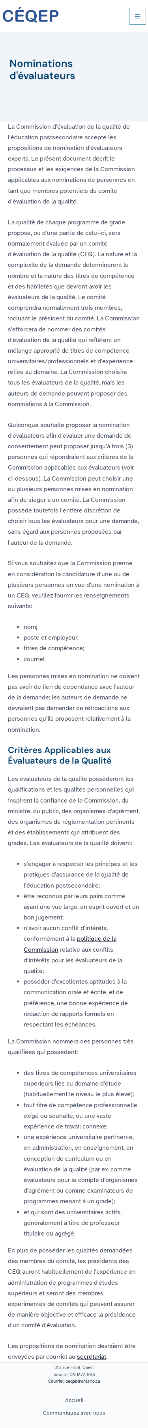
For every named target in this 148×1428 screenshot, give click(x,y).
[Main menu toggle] (137, 16)
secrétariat (91, 1357)
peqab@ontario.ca (83, 1381)
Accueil (74, 1400)
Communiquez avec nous (74, 1412)
